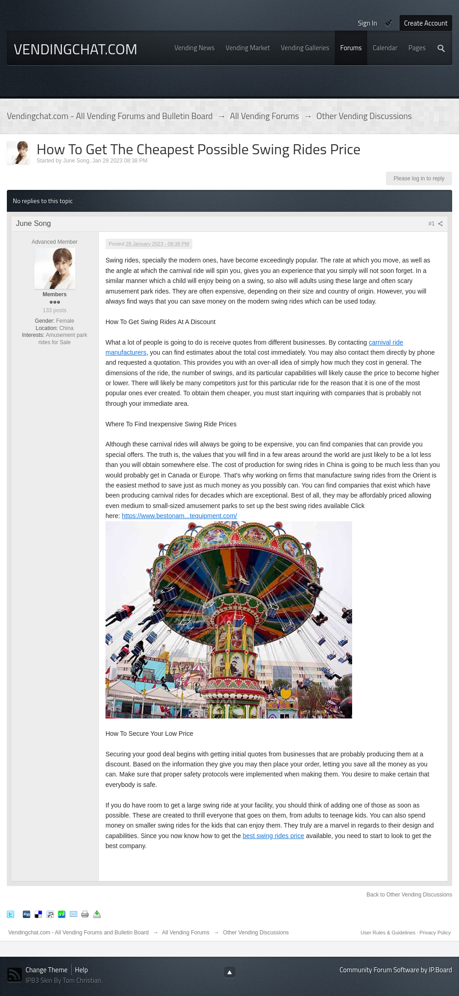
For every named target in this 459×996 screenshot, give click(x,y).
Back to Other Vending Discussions (409, 894)
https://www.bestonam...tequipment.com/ (179, 515)
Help (81, 970)
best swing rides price (273, 835)
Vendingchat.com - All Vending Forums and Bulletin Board (78, 932)
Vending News (194, 47)
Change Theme (47, 970)
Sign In (367, 23)
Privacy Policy (435, 932)
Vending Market (248, 47)
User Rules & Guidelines (389, 932)
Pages (417, 47)
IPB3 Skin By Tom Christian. (64, 980)
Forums (351, 47)
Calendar (385, 47)
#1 (435, 223)
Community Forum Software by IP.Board (396, 970)
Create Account (426, 23)
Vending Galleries (305, 47)
